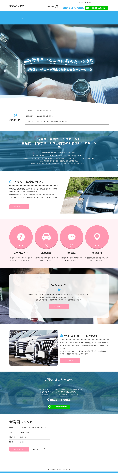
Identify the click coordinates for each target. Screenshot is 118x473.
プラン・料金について (31, 15)
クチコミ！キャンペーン (45, 121)
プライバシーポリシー (54, 463)
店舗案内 (19, 15)
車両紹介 (44, 15)
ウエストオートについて (86, 15)
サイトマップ (67, 463)
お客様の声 (63, 15)
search (107, 14)
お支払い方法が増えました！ (46, 104)
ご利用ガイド (53, 15)
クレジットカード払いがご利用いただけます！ (52, 115)
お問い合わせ (100, 15)
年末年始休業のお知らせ (45, 110)
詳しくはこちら (19, 200)
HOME (12, 15)
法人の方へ (72, 15)
